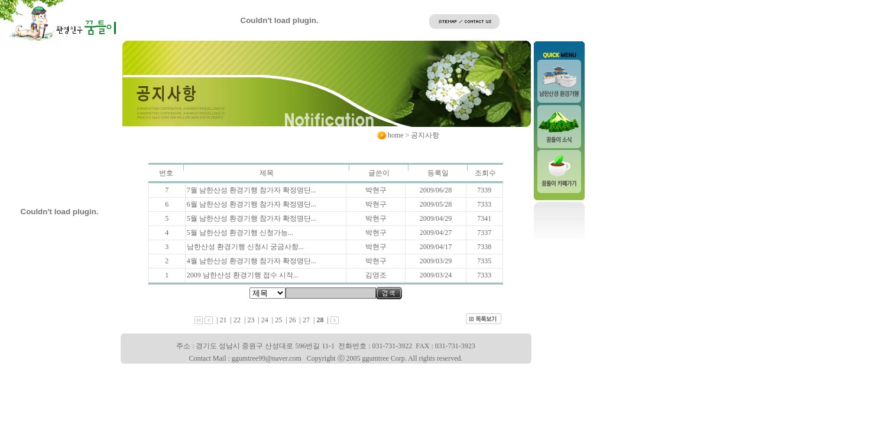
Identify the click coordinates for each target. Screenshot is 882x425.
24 (264, 320)
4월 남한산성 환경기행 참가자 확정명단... (251, 261)
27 (306, 320)
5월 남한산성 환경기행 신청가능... (240, 232)
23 (250, 320)
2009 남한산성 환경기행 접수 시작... (243, 275)
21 (223, 320)
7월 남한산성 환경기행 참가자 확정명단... (251, 190)
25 (278, 320)
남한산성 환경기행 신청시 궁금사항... (245, 247)
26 (292, 320)
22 (237, 320)
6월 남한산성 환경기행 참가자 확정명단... (251, 204)
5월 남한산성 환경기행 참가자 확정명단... (251, 218)
